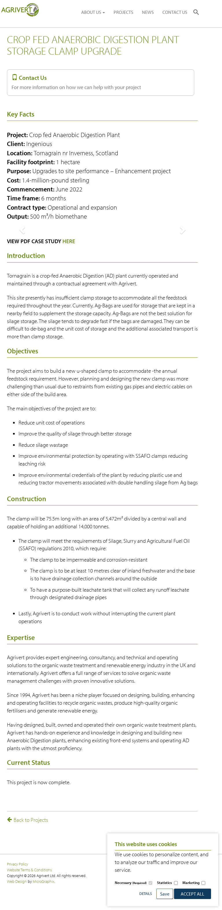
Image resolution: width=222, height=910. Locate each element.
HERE (68, 241)
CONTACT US (174, 12)
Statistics (164, 882)
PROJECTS (123, 12)
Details (145, 893)
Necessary (131, 882)
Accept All (192, 894)
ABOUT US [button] (93, 12)
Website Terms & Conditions (29, 869)
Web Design (17, 881)
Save (164, 894)
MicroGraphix (43, 881)
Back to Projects (27, 819)
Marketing (190, 882)
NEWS (148, 12)
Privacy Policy (17, 864)
